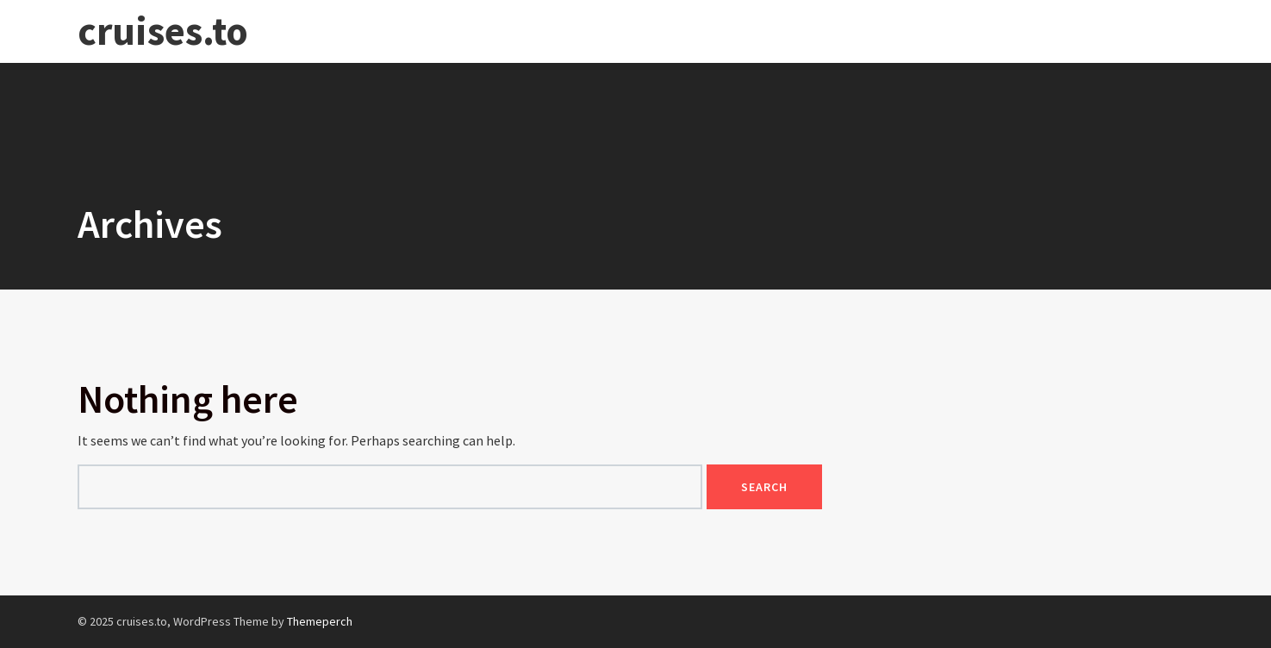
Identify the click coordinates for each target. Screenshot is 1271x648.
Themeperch (319, 621)
